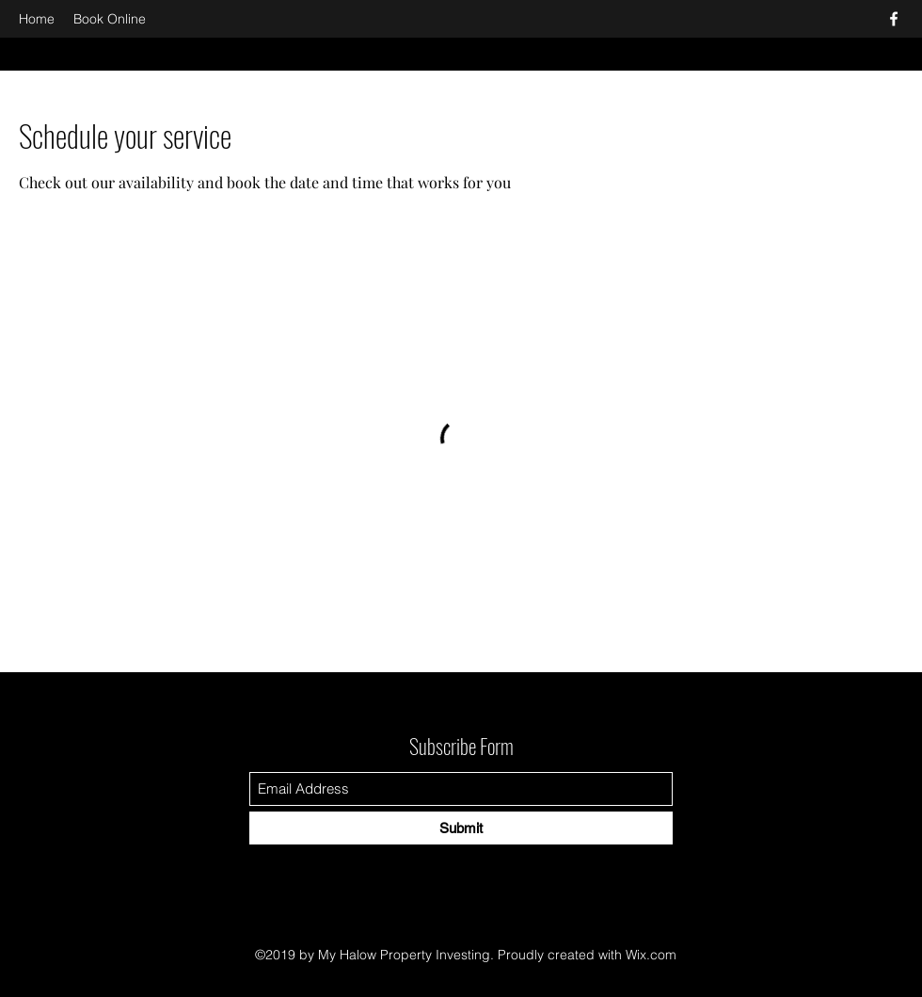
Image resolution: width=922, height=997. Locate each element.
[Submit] (461, 828)
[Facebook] (893, 18)
